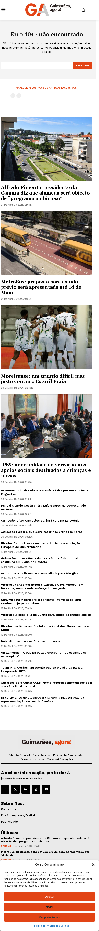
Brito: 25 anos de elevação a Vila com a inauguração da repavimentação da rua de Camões (42, 699)
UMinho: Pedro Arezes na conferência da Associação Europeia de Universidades (40, 545)
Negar (49, 907)
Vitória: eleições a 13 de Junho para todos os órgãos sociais (46, 615)
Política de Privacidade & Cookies (51, 926)
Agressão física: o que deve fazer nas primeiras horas (41, 532)
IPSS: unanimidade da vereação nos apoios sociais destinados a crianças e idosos (46, 470)
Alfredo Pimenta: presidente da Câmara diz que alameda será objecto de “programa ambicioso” (45, 192)
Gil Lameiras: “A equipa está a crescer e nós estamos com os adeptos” (45, 654)
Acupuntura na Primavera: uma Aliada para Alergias (39, 573)
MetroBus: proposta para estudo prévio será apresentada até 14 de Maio (41, 287)
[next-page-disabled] (18, 95)
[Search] (82, 65)
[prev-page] (12, 95)
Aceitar (49, 896)
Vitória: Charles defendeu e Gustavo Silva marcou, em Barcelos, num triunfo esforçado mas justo (42, 586)
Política (6, 846)
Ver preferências (49, 917)
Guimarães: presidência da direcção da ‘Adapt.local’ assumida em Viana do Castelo (40, 560)
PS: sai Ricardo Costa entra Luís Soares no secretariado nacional (43, 507)
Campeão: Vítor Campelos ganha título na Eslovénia (40, 520)
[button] (93, 865)
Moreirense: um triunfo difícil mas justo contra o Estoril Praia (43, 379)
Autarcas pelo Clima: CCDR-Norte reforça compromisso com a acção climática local (46, 684)
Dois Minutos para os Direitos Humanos (30, 641)
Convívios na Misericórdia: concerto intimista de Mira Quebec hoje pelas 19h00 (41, 601)
